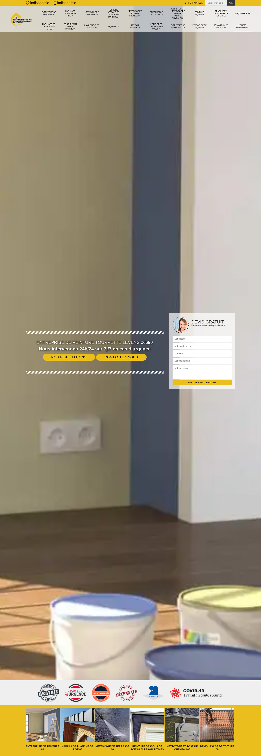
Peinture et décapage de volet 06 (156, 22)
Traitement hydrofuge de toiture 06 (221, 11)
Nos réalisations (69, 357)
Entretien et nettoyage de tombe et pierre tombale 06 (178, 11)
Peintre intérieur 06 (242, 22)
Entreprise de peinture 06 (49, 11)
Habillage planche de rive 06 (70, 11)
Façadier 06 (113, 22)
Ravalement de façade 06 (91, 22)
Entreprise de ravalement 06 (178, 22)
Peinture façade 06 (199, 12)
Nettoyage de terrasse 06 (92, 11)
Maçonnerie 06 (242, 12)
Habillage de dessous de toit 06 (48, 22)
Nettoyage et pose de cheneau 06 (134, 11)
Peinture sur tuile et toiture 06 (70, 22)
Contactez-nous (121, 357)
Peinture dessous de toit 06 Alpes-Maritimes (113, 11)
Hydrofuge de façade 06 (199, 22)
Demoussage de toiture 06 (156, 11)
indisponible (37, 3)
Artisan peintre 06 (135, 22)
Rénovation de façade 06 (221, 22)
